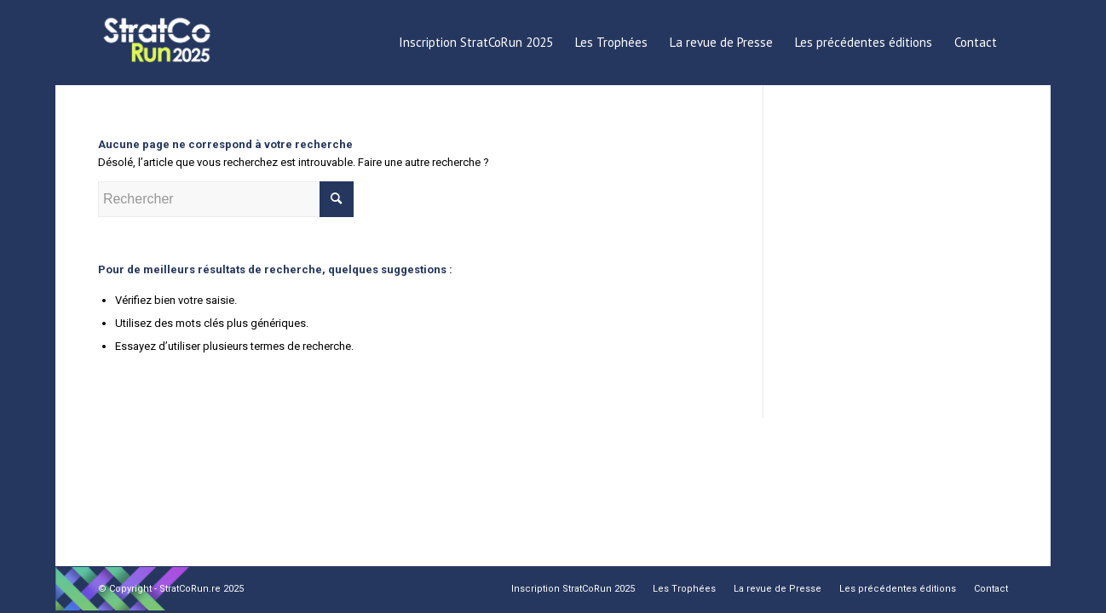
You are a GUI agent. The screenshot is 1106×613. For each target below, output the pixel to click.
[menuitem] (476, 42)
